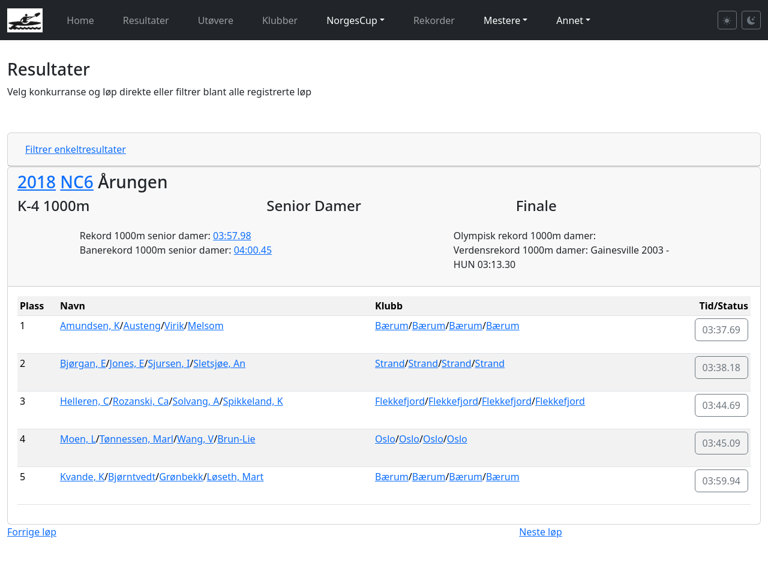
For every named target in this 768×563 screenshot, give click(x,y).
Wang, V (195, 438)
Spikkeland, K (253, 401)
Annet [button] (569, 20)
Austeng (142, 325)
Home (80, 20)
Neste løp (540, 531)
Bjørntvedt (131, 476)
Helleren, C (84, 401)
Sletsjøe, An (219, 363)
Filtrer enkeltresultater (75, 149)
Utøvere (215, 20)
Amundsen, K (90, 325)
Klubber (280, 20)
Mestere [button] (502, 20)
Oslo (385, 438)
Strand (390, 363)
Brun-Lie (236, 438)
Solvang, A (195, 401)
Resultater (146, 20)
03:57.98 (232, 235)
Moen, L (78, 438)
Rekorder (434, 20)
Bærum (392, 325)
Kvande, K (82, 476)
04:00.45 (253, 250)
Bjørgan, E (83, 363)
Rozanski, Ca (141, 401)
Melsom (206, 325)
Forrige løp (31, 531)
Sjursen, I (169, 363)
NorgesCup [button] (351, 20)
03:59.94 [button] (722, 480)
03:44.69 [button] (722, 405)
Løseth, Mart (235, 476)
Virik (174, 325)
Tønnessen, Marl (136, 438)
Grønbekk (181, 476)
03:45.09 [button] (722, 443)
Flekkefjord (400, 401)
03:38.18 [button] (722, 367)
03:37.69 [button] (722, 329)
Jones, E (127, 363)
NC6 (77, 181)
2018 (36, 181)
